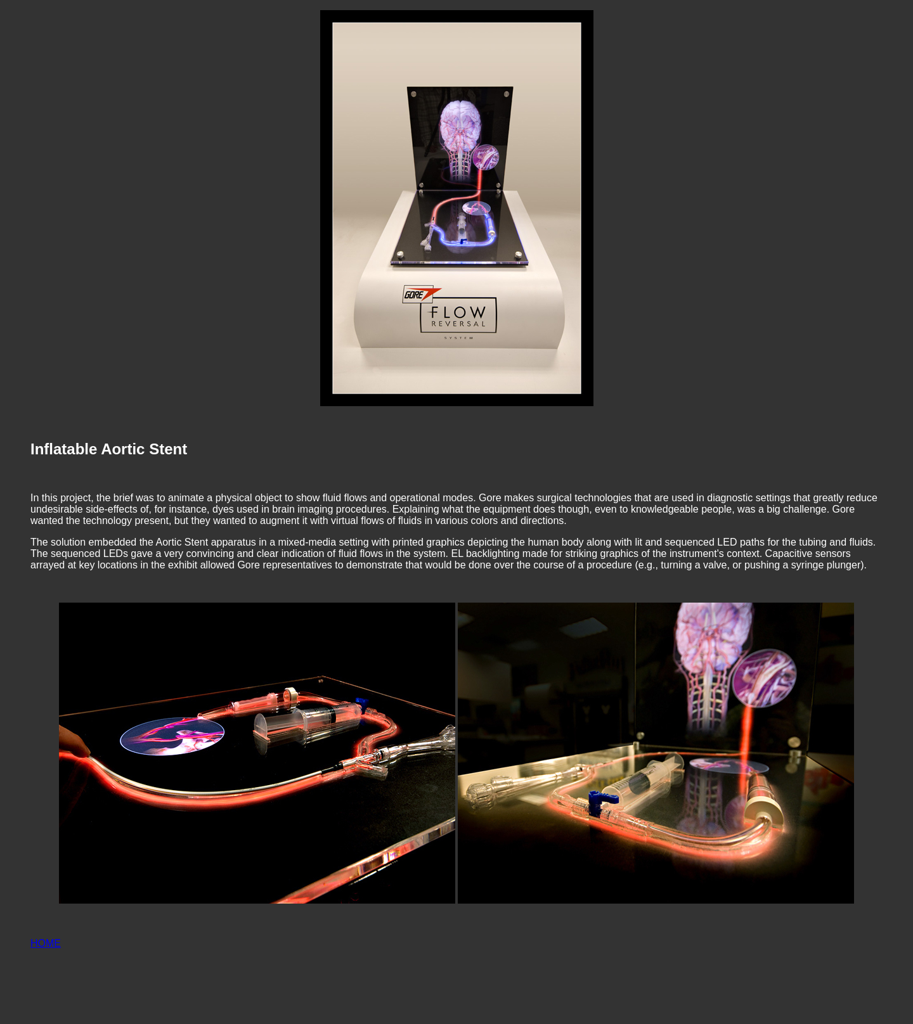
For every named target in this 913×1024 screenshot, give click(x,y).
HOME (45, 943)
